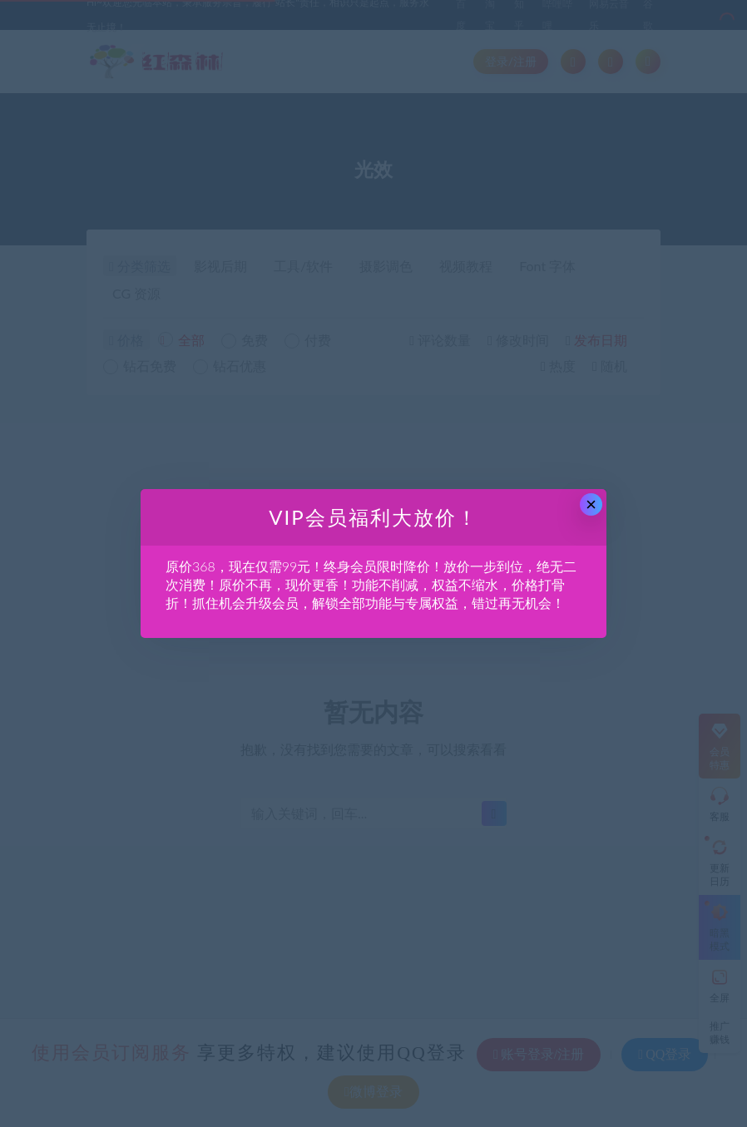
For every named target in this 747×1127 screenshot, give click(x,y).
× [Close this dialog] (591, 504)
